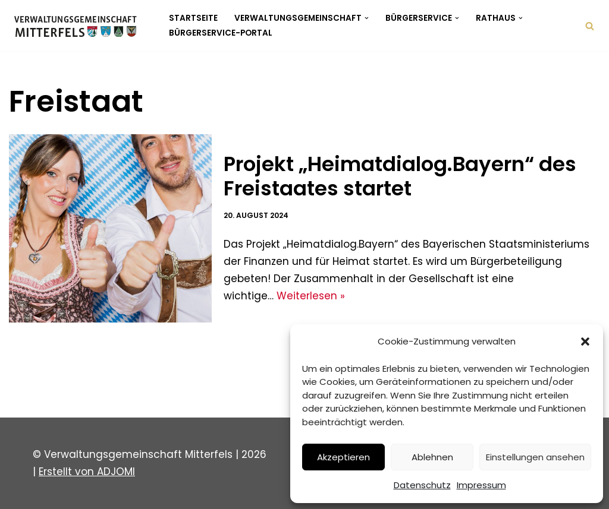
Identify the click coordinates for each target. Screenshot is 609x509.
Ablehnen (432, 457)
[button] (585, 341)
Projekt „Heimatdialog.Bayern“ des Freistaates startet (400, 176)
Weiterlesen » (311, 296)
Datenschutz (422, 485)
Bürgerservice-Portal (220, 33)
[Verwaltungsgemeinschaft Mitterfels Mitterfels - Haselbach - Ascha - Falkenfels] (79, 25)
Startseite (193, 18)
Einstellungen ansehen (535, 457)
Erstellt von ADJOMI (87, 471)
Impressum (481, 485)
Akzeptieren (343, 457)
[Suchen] (589, 25)
